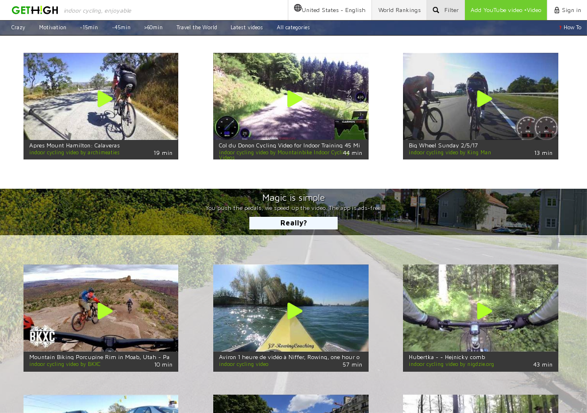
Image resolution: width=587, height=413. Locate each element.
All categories (293, 27)
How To (570, 27)
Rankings (399, 9)
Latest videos (246, 27)
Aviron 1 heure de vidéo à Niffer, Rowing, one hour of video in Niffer (310, 356)
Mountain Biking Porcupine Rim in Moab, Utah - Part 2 (104, 356)
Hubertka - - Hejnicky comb (447, 356)
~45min (121, 27)
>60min (153, 27)
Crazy (18, 27)
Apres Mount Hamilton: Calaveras (74, 145)
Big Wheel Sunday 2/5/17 (443, 145)
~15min (89, 27)
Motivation (52, 27)
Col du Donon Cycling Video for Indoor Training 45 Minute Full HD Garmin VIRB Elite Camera (343, 145)
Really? (293, 223)
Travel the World (197, 27)
